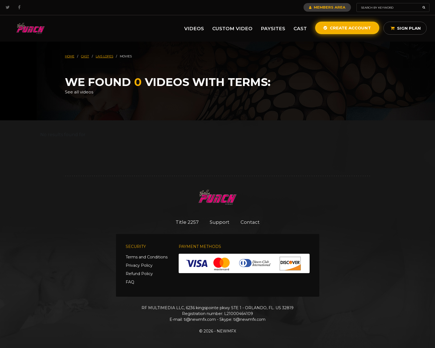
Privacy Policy (139, 265)
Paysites (273, 28)
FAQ (130, 282)
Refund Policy (139, 273)
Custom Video (232, 28)
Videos (194, 28)
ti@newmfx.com (200, 319)
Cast (300, 28)
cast (85, 56)
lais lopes (104, 56)
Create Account (347, 28)
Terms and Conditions (147, 257)
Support (219, 222)
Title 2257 (187, 222)
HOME (69, 56)
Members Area (327, 7)
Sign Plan (406, 28)
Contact (250, 222)
